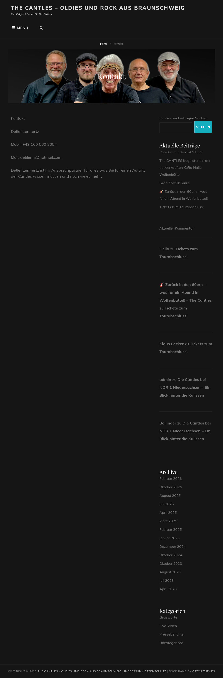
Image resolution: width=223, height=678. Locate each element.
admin (165, 379)
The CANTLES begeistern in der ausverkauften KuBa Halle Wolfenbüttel (185, 167)
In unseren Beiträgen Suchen (183, 118)
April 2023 (168, 589)
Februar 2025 (170, 529)
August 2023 (170, 572)
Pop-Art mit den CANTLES (181, 152)
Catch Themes (203, 671)
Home (104, 43)
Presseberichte (171, 634)
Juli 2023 (166, 580)
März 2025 (168, 521)
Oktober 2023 (170, 563)
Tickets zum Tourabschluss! (181, 207)
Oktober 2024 (170, 555)
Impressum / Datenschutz (145, 671)
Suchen (203, 127)
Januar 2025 (169, 538)
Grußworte (168, 617)
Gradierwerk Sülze (174, 183)
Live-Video (168, 626)
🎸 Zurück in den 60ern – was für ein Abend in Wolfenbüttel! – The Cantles (185, 292)
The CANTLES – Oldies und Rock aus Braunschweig (98, 8)
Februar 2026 (170, 478)
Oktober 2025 (170, 487)
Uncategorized (171, 643)
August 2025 (170, 495)
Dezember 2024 (172, 546)
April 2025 (168, 512)
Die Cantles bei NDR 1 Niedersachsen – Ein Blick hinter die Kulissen (185, 387)
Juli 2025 (166, 504)
